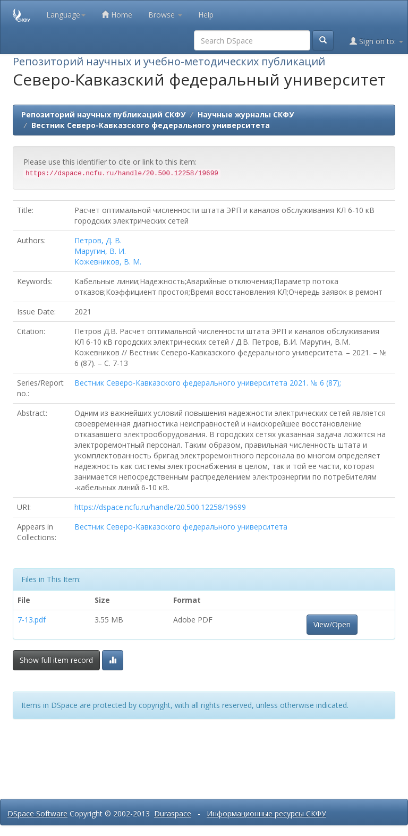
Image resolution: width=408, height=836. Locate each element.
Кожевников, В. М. (107, 262)
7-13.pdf (32, 620)
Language (66, 15)
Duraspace (172, 813)
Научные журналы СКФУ (246, 114)
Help (206, 15)
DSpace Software (37, 813)
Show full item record (56, 660)
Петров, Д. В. (98, 240)
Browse (165, 15)
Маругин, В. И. (100, 251)
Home (116, 15)
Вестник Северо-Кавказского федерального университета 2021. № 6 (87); (207, 383)
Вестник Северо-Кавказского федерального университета (150, 125)
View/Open (332, 624)
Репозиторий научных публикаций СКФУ (103, 114)
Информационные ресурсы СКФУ (266, 813)
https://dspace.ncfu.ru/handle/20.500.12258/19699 (160, 507)
